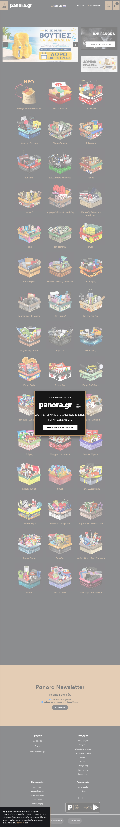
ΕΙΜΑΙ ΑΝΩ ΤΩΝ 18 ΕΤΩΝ (60, 427)
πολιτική (20, 822)
